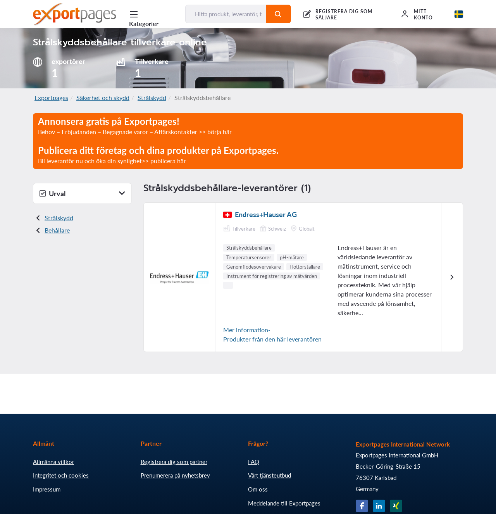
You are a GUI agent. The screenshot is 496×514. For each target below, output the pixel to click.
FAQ (253, 461)
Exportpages (51, 97)
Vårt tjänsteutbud (269, 475)
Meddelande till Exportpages (284, 503)
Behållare (57, 230)
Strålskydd (152, 97)
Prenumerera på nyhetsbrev (175, 475)
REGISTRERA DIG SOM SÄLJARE (343, 15)
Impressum (46, 489)
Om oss (258, 489)
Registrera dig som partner (174, 461)
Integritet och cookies (61, 475)
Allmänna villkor (53, 461)
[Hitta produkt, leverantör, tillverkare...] (225, 14)
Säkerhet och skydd (102, 97)
